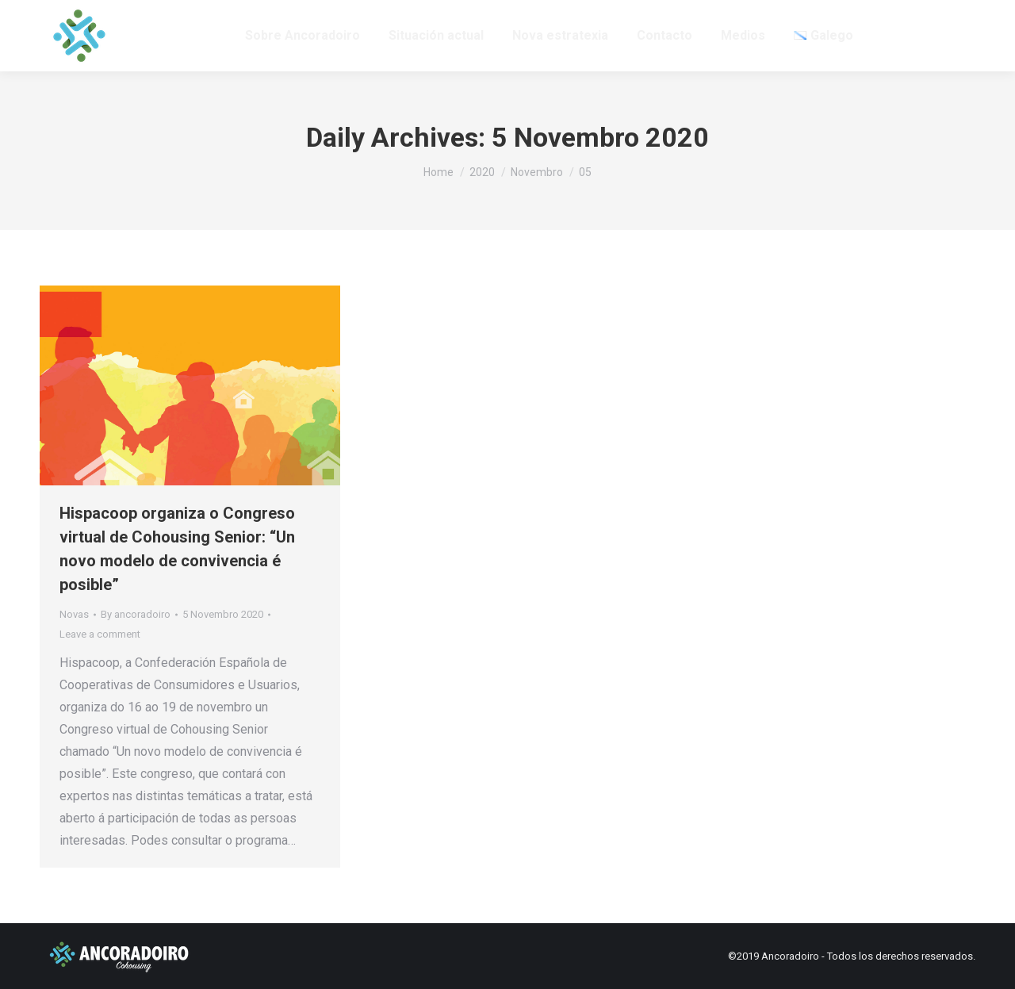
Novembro (537, 172)
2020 (482, 172)
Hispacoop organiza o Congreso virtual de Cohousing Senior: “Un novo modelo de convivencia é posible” (177, 549)
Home (438, 172)
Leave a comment (99, 634)
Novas (74, 614)
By (135, 614)
